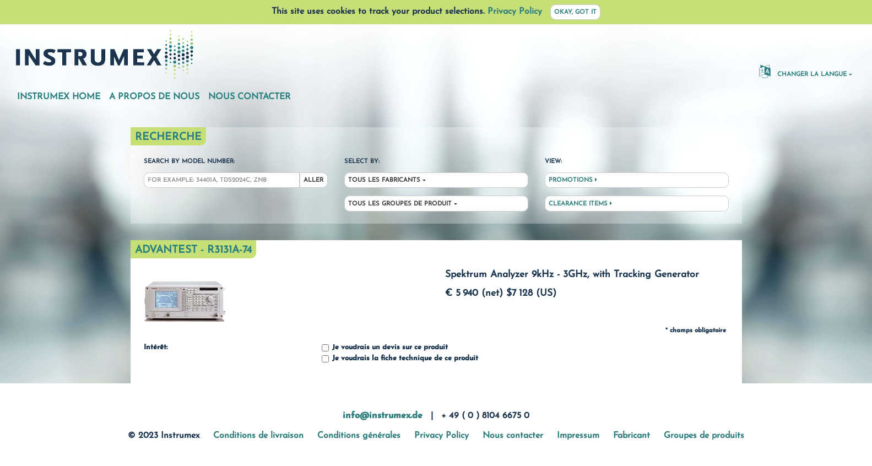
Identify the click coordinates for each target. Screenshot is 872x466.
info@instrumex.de (383, 415)
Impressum (578, 435)
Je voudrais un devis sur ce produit (385, 347)
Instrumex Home (58, 97)
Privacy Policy (515, 11)
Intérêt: (155, 347)
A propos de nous (154, 97)
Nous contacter (249, 97)
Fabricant (631, 435)
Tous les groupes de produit (400, 204)
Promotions (573, 180)
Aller (313, 180)
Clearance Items (580, 204)
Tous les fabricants (384, 180)
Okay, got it (575, 12)
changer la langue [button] (803, 71)
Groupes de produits (704, 435)
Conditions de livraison (258, 435)
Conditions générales (358, 435)
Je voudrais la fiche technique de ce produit (400, 358)
